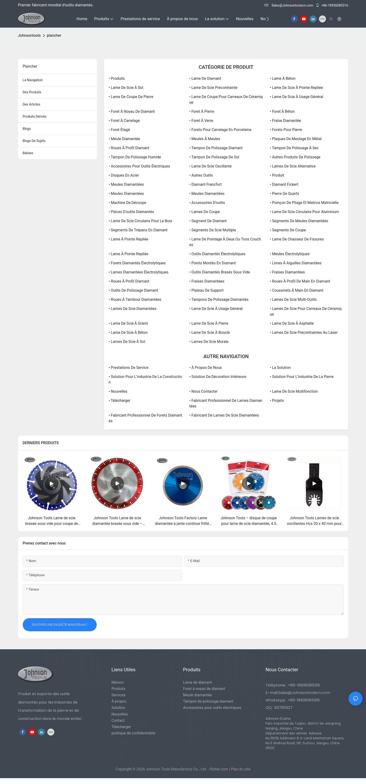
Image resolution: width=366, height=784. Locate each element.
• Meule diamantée (124, 139)
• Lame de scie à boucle (209, 332)
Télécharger (121, 727)
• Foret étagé (119, 129)
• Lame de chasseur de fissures (297, 239)
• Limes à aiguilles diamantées (296, 263)
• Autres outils (201, 175)
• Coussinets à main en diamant (296, 290)
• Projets (277, 400)
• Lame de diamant (205, 78)
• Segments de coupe (288, 230)
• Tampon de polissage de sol (214, 157)
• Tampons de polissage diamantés (218, 299)
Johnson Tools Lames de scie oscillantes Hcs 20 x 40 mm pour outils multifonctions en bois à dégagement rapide (314, 521)
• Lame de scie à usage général (296, 96)
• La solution (280, 367)
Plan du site (240, 769)
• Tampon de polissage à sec (294, 148)
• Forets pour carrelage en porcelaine (220, 129)
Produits (118, 688)
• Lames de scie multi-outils (293, 299)
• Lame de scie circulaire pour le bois (140, 221)
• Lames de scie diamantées (132, 308)
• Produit (277, 175)
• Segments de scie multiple (212, 230)
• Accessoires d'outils (207, 202)
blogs (27, 129)
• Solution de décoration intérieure (217, 376)
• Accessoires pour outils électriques (139, 166)
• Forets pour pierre (286, 129)
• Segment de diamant (208, 221)
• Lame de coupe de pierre (131, 96)
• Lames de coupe (204, 212)
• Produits (117, 78)
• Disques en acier (124, 175)
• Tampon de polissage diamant (216, 148)
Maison (117, 682)
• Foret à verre (201, 120)
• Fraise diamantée (285, 120)
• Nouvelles (118, 391)
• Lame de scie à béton (128, 332)
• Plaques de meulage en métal (296, 139)
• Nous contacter (203, 391)
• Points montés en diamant (212, 263)
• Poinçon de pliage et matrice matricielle (304, 202)
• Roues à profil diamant (129, 148)
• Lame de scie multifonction (294, 391)
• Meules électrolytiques (290, 254)
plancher (54, 35)
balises (28, 153)
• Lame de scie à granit (128, 323)
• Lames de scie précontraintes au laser (303, 332)
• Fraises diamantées (287, 272)
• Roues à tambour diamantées (135, 299)
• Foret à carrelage (124, 120)
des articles (31, 104)
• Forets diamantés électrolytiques (137, 263)
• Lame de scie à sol (126, 87)
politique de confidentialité (133, 733)
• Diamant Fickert (284, 184)
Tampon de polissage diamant (208, 701)
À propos (118, 701)
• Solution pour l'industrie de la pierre (301, 376)
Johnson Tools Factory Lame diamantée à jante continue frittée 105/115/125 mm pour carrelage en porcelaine (183, 521)
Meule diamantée (197, 695)
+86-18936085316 (332, 5)
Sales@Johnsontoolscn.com (289, 5)
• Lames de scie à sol (127, 341)
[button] (267, 19)
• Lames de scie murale (209, 341)
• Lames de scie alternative (292, 166)
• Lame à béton (282, 78)
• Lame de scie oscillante (210, 166)
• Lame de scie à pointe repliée (296, 87)
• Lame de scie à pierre (208, 323)
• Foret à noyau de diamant (132, 111)
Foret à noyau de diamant (204, 688)
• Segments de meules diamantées (299, 221)
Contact (118, 720)
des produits (32, 92)
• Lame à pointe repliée (128, 239)
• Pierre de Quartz (284, 193)
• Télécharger (119, 400)
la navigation (33, 80)
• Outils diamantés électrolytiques (217, 254)
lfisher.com (219, 769)
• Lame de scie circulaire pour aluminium (304, 212)
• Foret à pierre (201, 111)
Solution (118, 707)
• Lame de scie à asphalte (292, 323)
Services (118, 695)
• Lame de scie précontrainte (213, 87)
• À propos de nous (205, 367)
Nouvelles (119, 714)
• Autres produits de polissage (295, 157)
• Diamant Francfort (205, 184)
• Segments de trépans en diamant (138, 230)
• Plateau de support (206, 290)
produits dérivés (35, 116)
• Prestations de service (128, 367)
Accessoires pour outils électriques (212, 707)
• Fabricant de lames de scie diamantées (224, 415)
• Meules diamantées (126, 184)
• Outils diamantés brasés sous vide (219, 272)
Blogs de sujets (34, 141)
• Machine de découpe (127, 202)
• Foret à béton (282, 111)
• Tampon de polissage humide (135, 157)
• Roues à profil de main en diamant (300, 281)
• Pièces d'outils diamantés (131, 212)
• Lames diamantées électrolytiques (138, 272)
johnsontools (29, 35)
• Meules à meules (204, 139)
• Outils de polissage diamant (133, 290)
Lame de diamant (197, 682)
